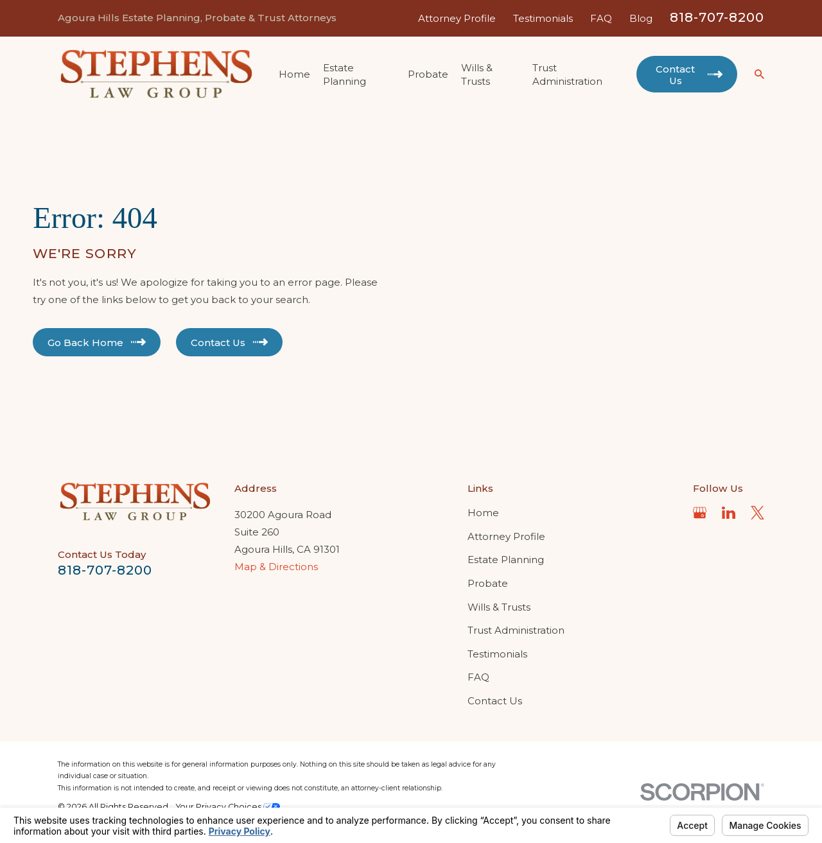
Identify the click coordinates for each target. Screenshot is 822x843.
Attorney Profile (457, 18)
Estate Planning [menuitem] (344, 74)
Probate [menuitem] (428, 74)
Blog (640, 18)
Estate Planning (506, 559)
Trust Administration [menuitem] (567, 74)
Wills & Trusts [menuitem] (477, 74)
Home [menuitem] (294, 74)
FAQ (601, 18)
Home (483, 513)
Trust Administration (516, 630)
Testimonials (543, 18)
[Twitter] (757, 512)
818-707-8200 (717, 17)
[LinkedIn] (728, 512)
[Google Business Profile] (699, 512)
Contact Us (495, 701)
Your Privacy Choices (228, 807)
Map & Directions (276, 567)
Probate (488, 583)
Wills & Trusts (499, 607)
